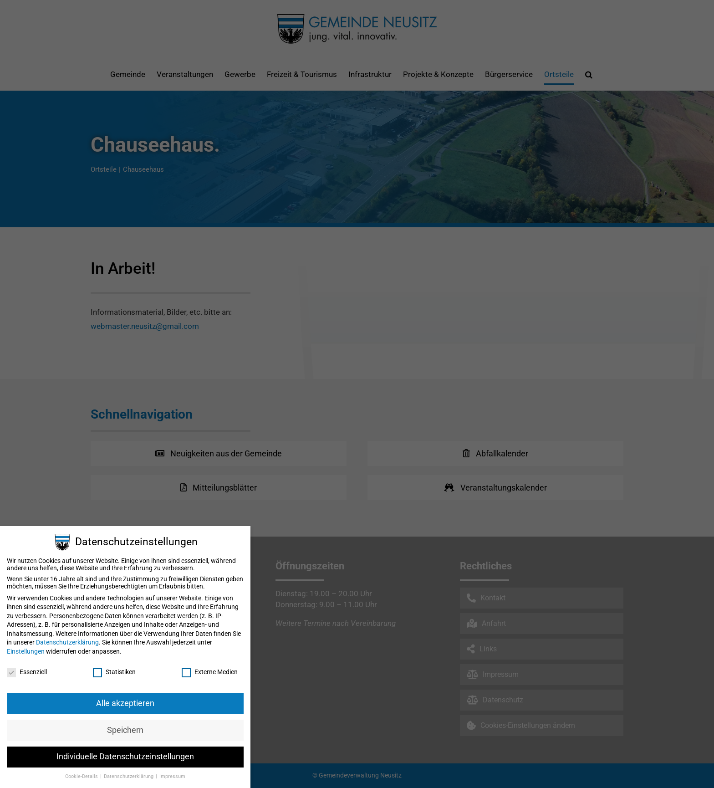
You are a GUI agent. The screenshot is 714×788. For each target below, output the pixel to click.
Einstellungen (26, 651)
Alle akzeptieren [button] (125, 703)
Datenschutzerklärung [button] (129, 776)
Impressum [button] (172, 776)
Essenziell (27, 671)
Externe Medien (210, 671)
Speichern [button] (125, 730)
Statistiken (114, 671)
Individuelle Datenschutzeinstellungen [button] (125, 756)
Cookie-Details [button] (82, 776)
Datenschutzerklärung (67, 642)
